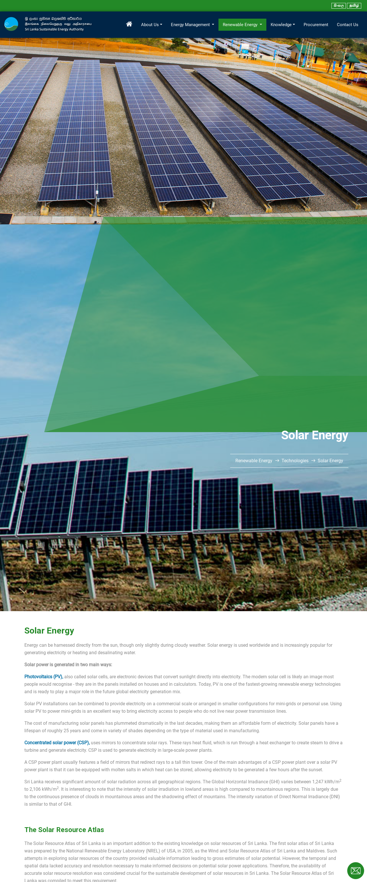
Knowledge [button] (281, 24)
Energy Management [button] (191, 24)
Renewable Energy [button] (241, 24)
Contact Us (347, 24)
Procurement (316, 24)
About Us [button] (150, 24)
